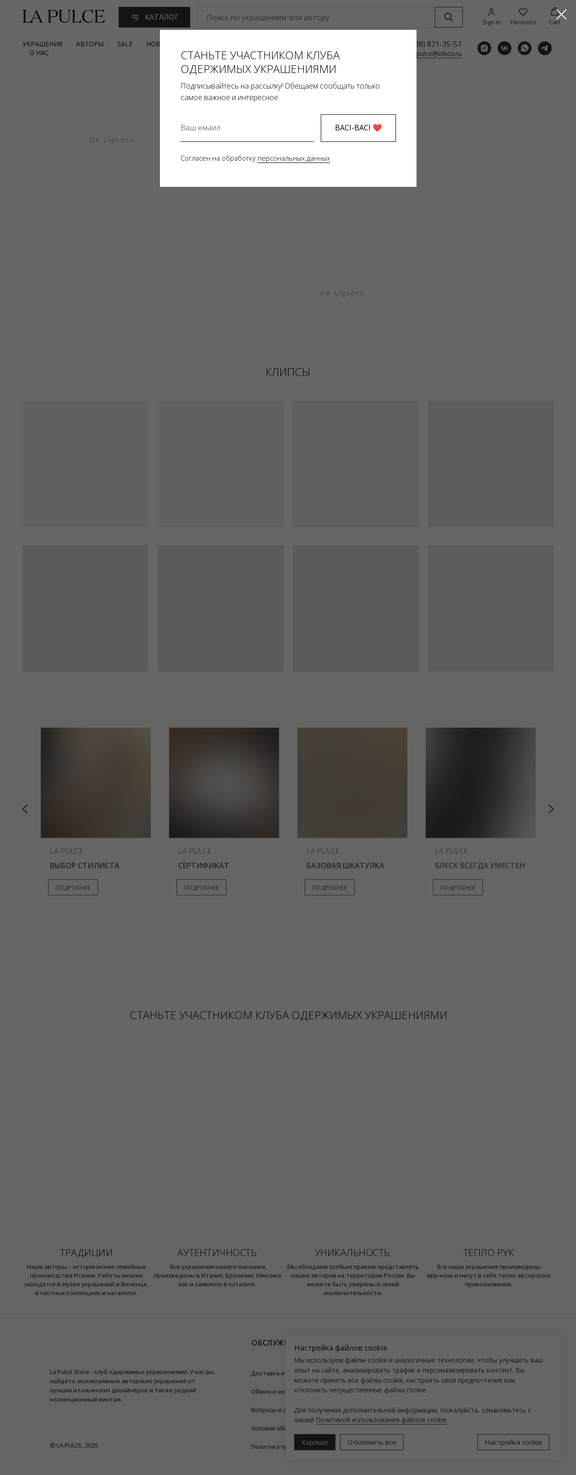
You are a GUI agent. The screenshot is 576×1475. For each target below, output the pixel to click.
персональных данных (294, 158)
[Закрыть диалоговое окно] (561, 14)
